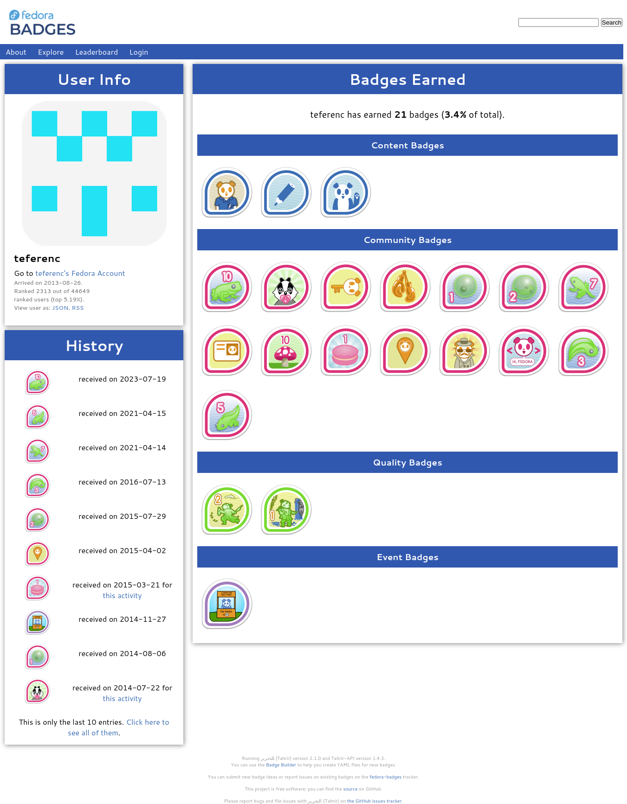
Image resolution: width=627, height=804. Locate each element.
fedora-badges (385, 776)
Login (139, 51)
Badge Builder (281, 764)
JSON (60, 307)
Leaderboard (96, 51)
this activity (122, 595)
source (350, 788)
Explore (51, 51)
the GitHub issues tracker (374, 801)
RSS (78, 307)
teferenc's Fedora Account (80, 273)
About (16, 51)
